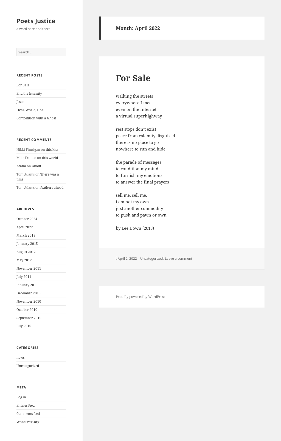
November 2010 (28, 301)
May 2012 (24, 260)
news (20, 357)
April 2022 (24, 227)
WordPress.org (27, 422)
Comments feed (28, 413)
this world (50, 157)
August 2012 (26, 252)
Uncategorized (27, 365)
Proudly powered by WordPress (140, 296)
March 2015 (25, 235)
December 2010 (28, 293)
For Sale (22, 85)
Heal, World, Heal (30, 110)
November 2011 (28, 268)
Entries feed (25, 405)
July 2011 (23, 276)
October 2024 (26, 219)
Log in (21, 397)
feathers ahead (51, 187)
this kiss (52, 149)
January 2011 (27, 285)
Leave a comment (178, 258)
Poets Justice (35, 21)
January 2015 (27, 243)
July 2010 (23, 326)
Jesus (20, 101)
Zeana (21, 166)
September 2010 (28, 318)
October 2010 (26, 309)
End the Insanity (29, 93)
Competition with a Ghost (36, 118)
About (36, 166)
